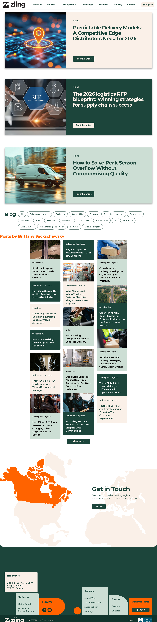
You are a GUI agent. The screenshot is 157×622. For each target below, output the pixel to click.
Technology (87, 5)
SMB (61, 227)
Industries (52, 5)
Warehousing (102, 220)
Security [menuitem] (88, 611)
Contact (131, 5)
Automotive (84, 220)
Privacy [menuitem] (131, 620)
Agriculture (128, 220)
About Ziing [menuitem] (90, 598)
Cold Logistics (27, 227)
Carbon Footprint (92, 227)
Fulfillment (60, 214)
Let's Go (99, 506)
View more (78, 441)
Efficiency (25, 220)
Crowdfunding (46, 227)
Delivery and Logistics (39, 214)
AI (115, 220)
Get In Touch (25, 604)
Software (74, 227)
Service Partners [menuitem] (92, 602)
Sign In (142, 610)
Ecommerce (135, 214)
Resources (103, 5)
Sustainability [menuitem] (91, 607)
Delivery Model (69, 5)
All (22, 214)
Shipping (94, 214)
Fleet (76, 20)
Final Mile (51, 220)
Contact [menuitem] (116, 611)
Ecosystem (67, 220)
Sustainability (77, 214)
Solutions (37, 5)
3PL (106, 214)
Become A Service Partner (26, 609)
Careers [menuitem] (115, 606)
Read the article (84, 59)
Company (117, 5)
